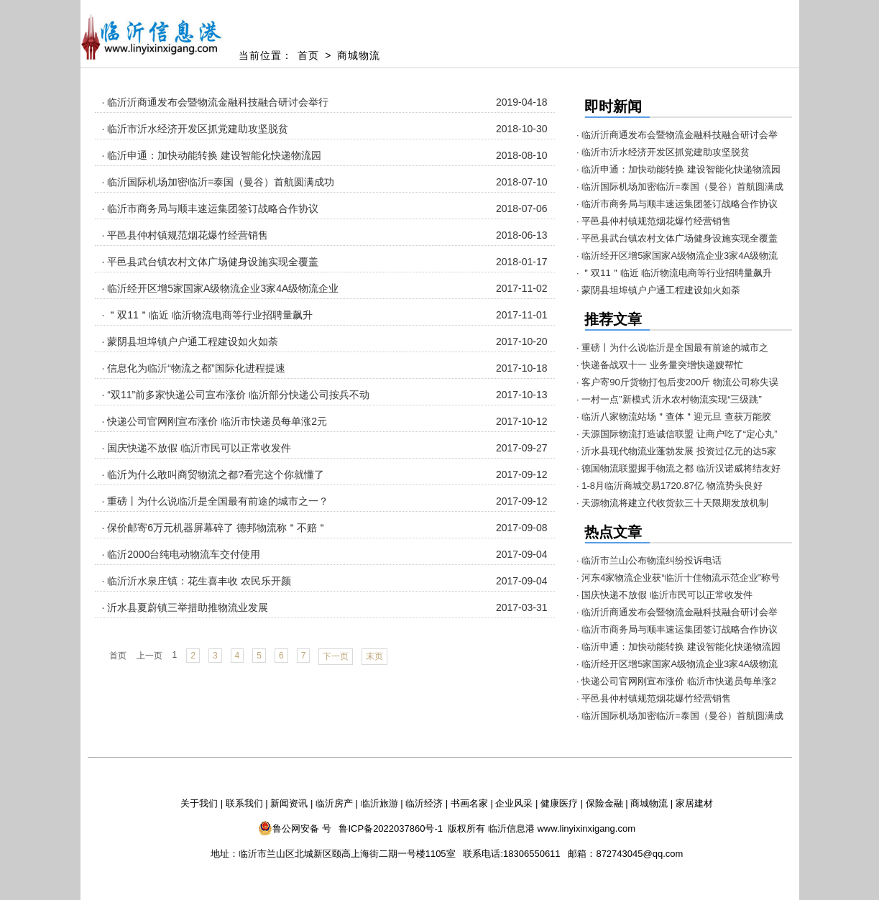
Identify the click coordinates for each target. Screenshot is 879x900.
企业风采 (514, 803)
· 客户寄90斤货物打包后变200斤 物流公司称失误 (677, 382)
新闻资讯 (289, 803)
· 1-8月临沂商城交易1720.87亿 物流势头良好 (669, 485)
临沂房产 (334, 803)
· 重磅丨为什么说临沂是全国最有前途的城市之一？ (215, 501)
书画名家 (469, 803)
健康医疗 (559, 803)
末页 (374, 656)
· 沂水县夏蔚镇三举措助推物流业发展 (185, 607)
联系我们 (244, 803)
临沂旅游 (379, 803)
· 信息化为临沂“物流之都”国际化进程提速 (193, 368)
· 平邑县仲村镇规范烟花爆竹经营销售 (185, 235)
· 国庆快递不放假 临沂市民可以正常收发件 (197, 448)
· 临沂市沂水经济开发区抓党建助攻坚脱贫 (195, 128)
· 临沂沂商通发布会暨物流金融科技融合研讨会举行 (215, 102)
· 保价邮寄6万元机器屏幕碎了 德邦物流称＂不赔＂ (214, 527)
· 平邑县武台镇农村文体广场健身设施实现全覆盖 (210, 261)
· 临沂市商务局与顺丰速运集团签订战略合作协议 (210, 208)
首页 (308, 55)
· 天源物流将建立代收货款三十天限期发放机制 (672, 502)
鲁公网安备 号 (294, 828)
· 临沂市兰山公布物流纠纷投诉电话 (649, 560)
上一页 (149, 656)
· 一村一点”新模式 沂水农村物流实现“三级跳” (669, 399)
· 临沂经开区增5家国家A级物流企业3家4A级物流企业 (220, 288)
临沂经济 (424, 803)
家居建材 (694, 803)
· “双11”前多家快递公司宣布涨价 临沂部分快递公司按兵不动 (236, 394)
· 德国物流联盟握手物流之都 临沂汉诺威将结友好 (678, 468)
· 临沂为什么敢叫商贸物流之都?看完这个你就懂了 (213, 474)
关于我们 (199, 803)
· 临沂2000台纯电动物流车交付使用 (181, 554)
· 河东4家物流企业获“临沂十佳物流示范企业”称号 (678, 577)
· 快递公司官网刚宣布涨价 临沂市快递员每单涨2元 (214, 421)
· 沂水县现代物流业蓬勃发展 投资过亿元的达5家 (676, 451)
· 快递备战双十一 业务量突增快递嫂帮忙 (659, 364)
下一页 (336, 656)
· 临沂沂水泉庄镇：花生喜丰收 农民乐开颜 (197, 581)
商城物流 (358, 55)
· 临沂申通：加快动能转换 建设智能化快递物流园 (212, 155)
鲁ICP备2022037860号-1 (391, 828)
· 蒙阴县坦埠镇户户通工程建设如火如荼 (190, 341)
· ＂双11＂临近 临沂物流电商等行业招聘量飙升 (207, 315)
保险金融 (604, 803)
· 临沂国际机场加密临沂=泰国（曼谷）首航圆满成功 (218, 182)
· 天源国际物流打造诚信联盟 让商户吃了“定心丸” (677, 433)
